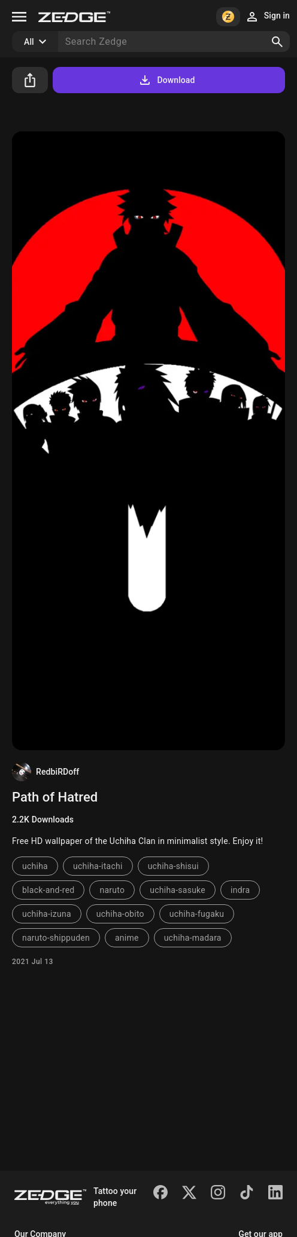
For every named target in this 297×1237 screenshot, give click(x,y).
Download (166, 80)
